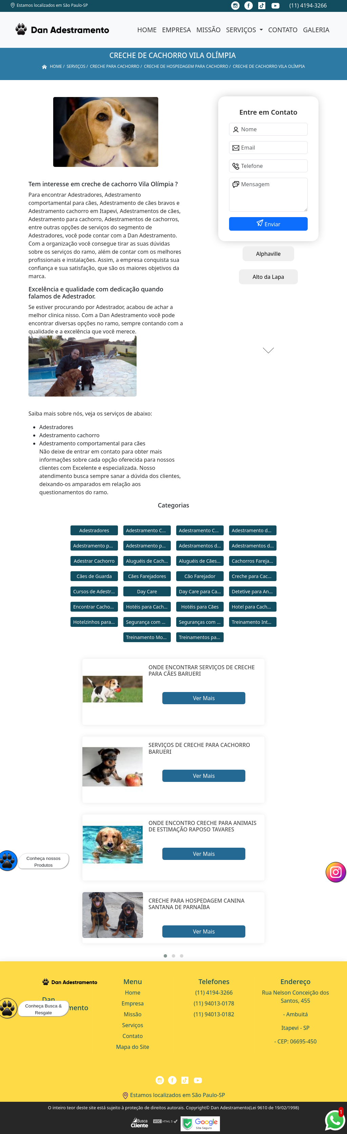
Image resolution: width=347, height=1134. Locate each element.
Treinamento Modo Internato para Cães (148, 637)
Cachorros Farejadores (254, 561)
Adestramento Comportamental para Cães (201, 530)
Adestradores (94, 530)
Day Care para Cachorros (201, 591)
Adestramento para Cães (148, 545)
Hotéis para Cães (200, 606)
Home (147, 29)
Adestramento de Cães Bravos (254, 530)
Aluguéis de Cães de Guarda (201, 561)
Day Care (147, 591)
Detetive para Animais (254, 591)
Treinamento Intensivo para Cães (254, 622)
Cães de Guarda (94, 576)
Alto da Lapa (268, 277)
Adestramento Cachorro (148, 530)
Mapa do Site (132, 1047)
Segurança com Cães (148, 622)
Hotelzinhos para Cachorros (95, 622)
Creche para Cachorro (254, 576)
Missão (208, 29)
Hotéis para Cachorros (148, 606)
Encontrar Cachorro (95, 606)
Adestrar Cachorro (94, 561)
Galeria (316, 29)
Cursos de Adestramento (95, 591)
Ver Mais (204, 698)
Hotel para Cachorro (254, 606)
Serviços (242, 29)
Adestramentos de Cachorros (201, 545)
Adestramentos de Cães (254, 545)
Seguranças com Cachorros (201, 622)
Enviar (272, 224)
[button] (165, 956)
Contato (283, 29)
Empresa (176, 29)
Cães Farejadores (147, 576)
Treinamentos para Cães (201, 637)
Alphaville (268, 253)
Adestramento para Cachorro (95, 545)
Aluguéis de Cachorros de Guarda (148, 561)
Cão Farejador (200, 576)
